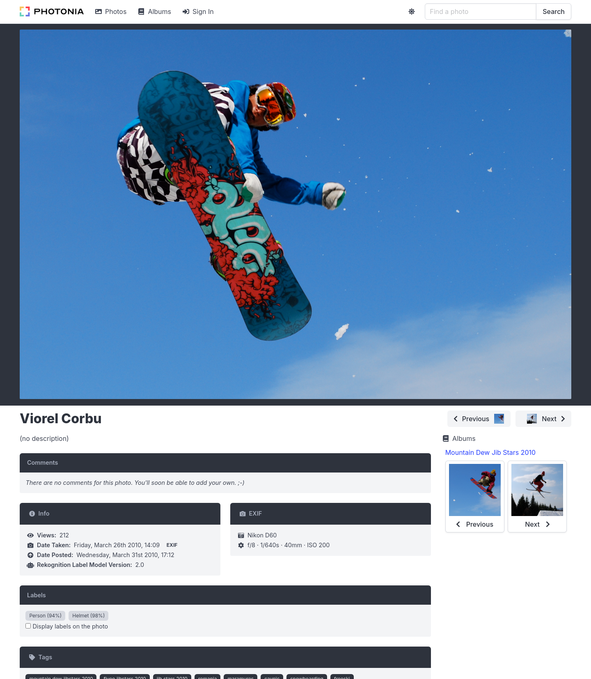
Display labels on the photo (66, 626)
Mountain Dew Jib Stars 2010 (490, 452)
